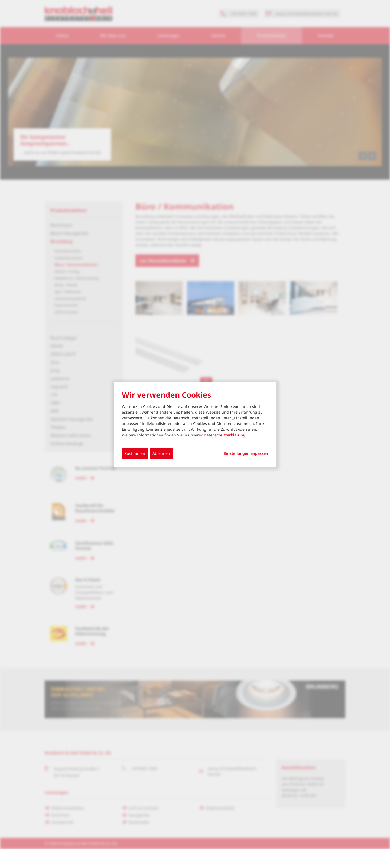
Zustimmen (135, 453)
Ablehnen (161, 453)
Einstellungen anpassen (246, 453)
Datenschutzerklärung (224, 434)
